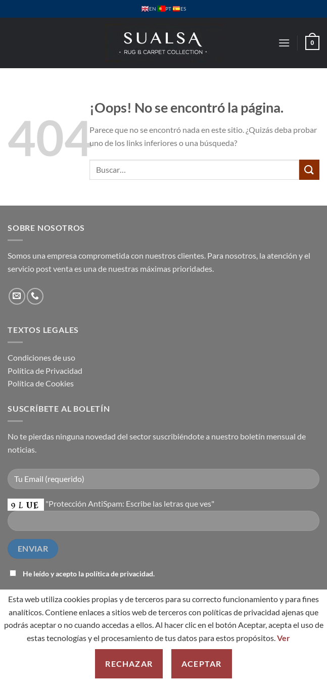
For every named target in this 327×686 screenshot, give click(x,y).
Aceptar (201, 663)
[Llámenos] (35, 296)
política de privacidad (119, 573)
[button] (284, 42)
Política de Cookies (41, 383)
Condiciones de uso (41, 357)
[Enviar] (309, 169)
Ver (283, 638)
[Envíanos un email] (17, 296)
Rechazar (129, 663)
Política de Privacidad (45, 370)
